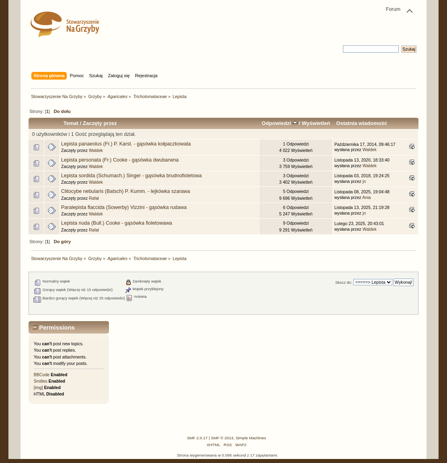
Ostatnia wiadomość (361, 123)
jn (364, 181)
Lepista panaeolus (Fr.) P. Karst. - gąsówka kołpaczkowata (126, 144)
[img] (38, 387)
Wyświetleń (315, 123)
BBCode (41, 374)
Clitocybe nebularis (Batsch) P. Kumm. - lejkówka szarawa (125, 191)
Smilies (40, 381)
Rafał (94, 198)
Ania (366, 197)
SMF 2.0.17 (197, 438)
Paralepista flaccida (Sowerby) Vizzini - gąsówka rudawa (124, 207)
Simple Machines (251, 438)
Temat (71, 123)
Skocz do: (343, 282)
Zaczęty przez (100, 123)
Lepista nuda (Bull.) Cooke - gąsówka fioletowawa (116, 223)
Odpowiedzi (279, 123)
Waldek (96, 150)
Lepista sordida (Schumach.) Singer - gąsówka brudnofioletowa (131, 175)
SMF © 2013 (222, 438)
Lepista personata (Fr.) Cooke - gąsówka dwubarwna (119, 160)
